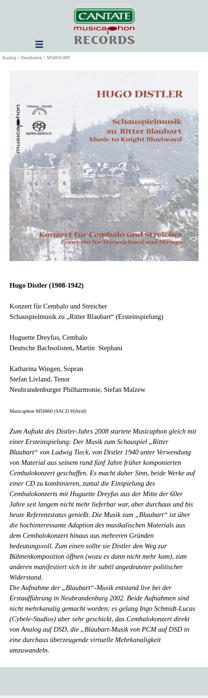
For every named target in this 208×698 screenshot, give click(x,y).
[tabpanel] (104, 467)
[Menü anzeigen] (39, 44)
